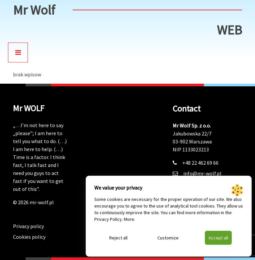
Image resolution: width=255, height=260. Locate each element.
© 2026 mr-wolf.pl (33, 202)
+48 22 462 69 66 (200, 162)
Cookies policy (29, 236)
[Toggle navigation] (18, 52)
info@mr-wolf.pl (202, 173)
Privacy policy (28, 226)
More (129, 219)
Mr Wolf (34, 10)
